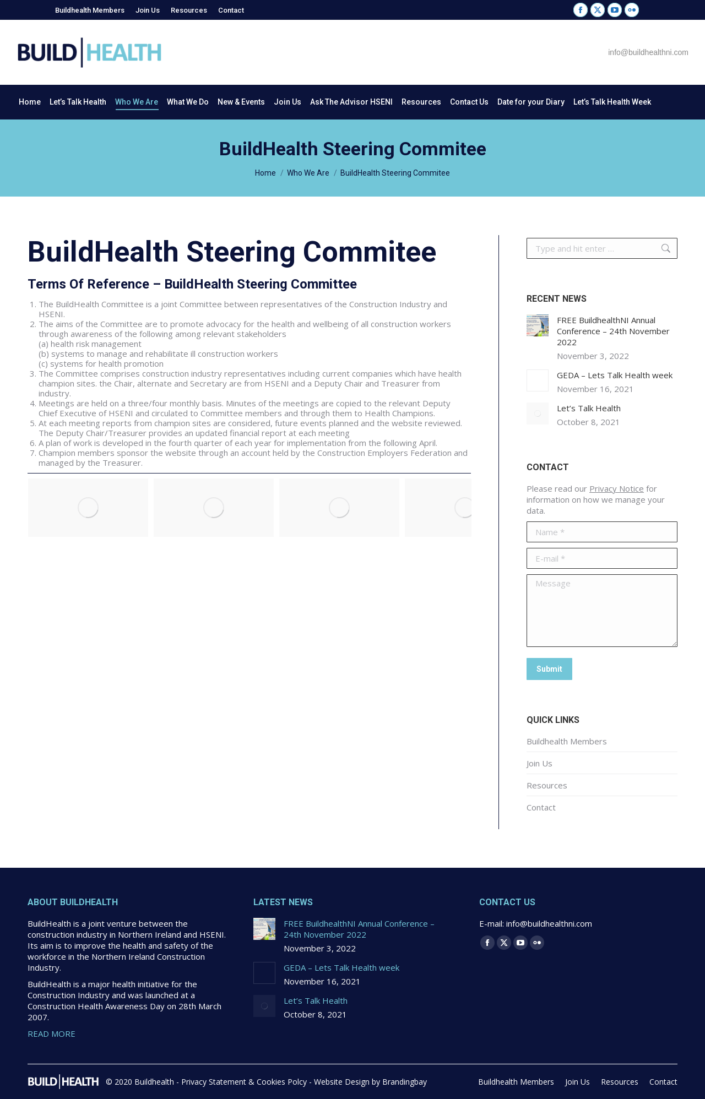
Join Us (539, 763)
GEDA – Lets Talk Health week (615, 374)
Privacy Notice (616, 488)
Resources (547, 785)
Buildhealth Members (567, 741)
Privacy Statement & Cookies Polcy (244, 1081)
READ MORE (51, 1033)
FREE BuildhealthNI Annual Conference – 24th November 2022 (613, 330)
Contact (541, 807)
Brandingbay (404, 1081)
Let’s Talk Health (589, 408)
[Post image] (538, 325)
